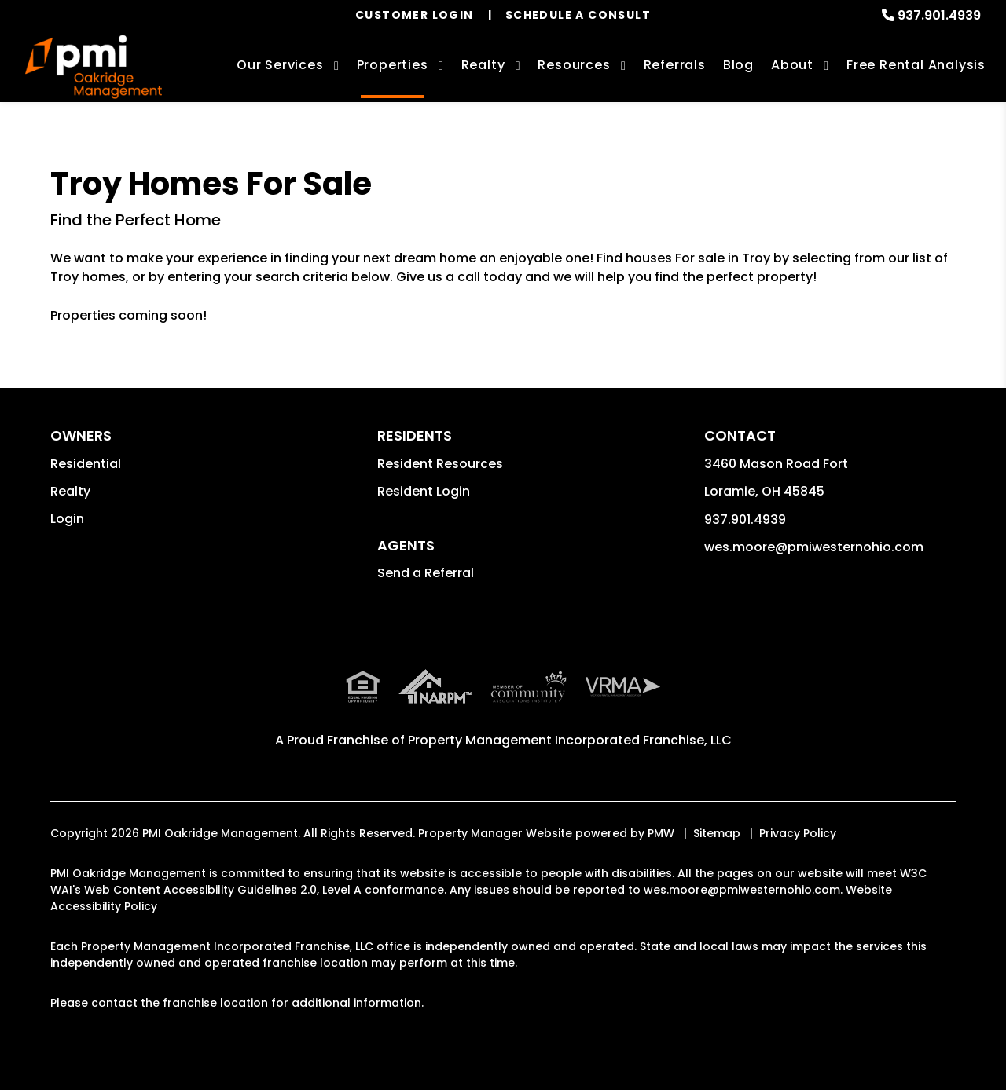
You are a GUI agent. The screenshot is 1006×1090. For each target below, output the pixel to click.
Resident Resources (440, 464)
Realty (70, 491)
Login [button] (67, 519)
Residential (85, 464)
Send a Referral (425, 573)
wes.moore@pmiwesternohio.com (813, 547)
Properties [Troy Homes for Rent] (392, 65)
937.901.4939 (939, 15)
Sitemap (716, 833)
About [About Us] (792, 65)
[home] (93, 67)
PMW (661, 833)
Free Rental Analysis (916, 65)
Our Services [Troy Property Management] (280, 65)
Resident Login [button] (423, 491)
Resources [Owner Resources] (574, 65)
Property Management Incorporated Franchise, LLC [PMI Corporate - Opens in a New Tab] (570, 740)
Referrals (675, 65)
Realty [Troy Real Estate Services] (483, 65)
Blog (738, 65)
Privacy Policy (797, 833)
